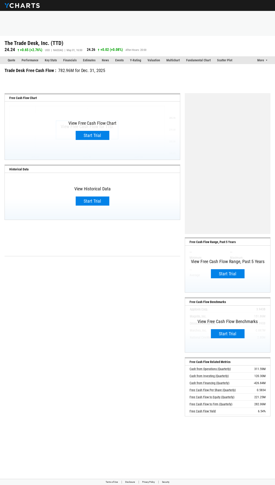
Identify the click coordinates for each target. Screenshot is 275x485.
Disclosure (130, 482)
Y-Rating (135, 60)
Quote (11, 60)
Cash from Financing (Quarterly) (209, 383)
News (105, 60)
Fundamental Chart (198, 60)
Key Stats (51, 60)
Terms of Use (112, 482)
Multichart (173, 60)
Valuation (154, 60)
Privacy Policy (148, 482)
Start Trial (92, 135)
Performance (30, 60)
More (260, 60)
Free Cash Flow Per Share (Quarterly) (213, 390)
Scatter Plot (224, 60)
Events (119, 60)
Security (165, 482)
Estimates (89, 60)
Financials (70, 60)
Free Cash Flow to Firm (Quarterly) (211, 404)
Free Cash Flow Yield (203, 411)
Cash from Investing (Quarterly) (209, 376)
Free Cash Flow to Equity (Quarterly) (212, 397)
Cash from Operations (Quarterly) (210, 369)
